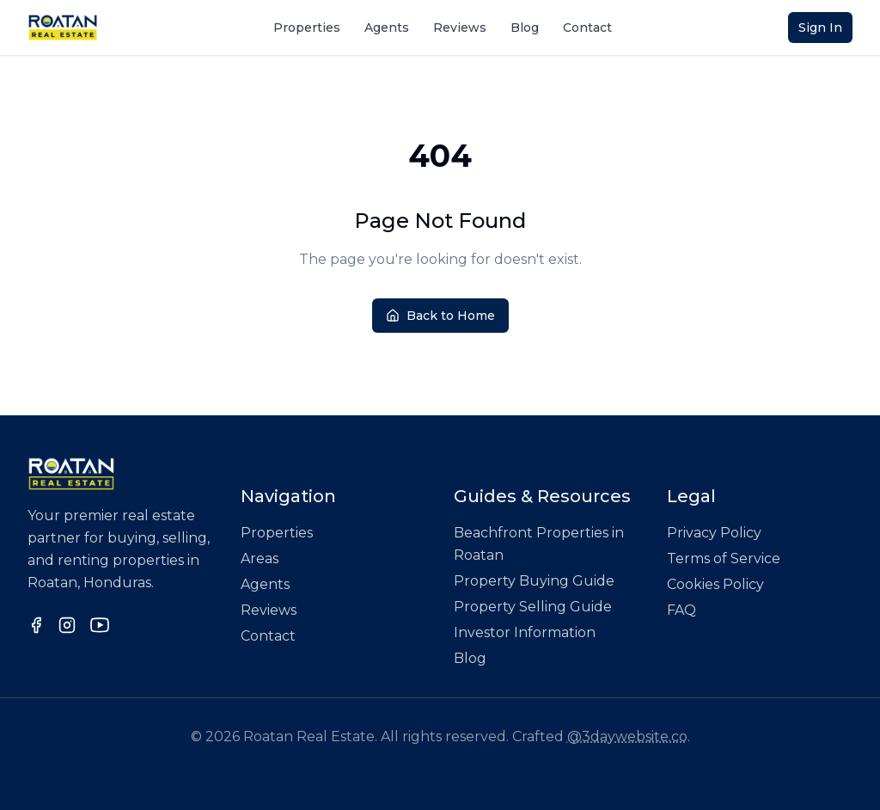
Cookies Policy (715, 584)
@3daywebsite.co (627, 736)
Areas (259, 558)
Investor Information (525, 632)
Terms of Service (723, 558)
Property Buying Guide (534, 581)
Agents (386, 27)
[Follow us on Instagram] (67, 625)
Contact (587, 27)
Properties (306, 27)
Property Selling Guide (533, 606)
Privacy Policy (714, 533)
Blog (524, 27)
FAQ (681, 610)
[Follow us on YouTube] (99, 625)
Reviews (459, 27)
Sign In (820, 27)
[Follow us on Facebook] (36, 625)
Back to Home (440, 315)
